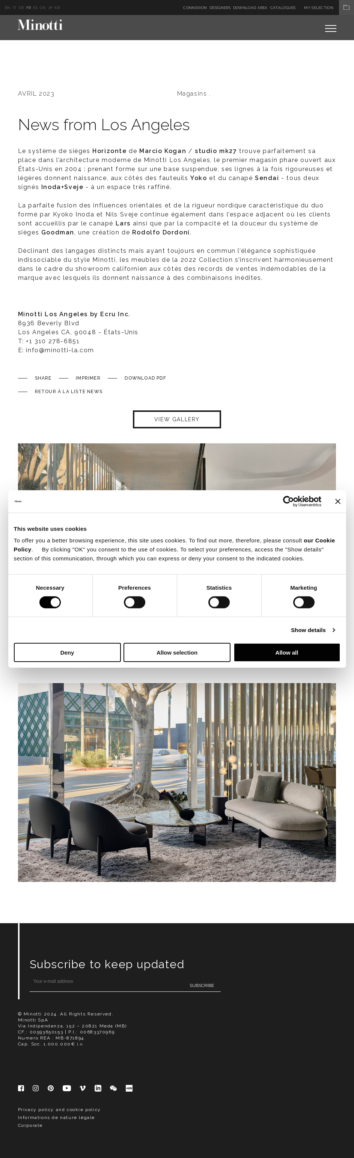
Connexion (195, 8)
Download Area (250, 8)
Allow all (287, 652)
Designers (219, 8)
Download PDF (145, 378)
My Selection (329, 7)
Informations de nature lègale (56, 1117)
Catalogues (283, 8)
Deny (67, 652)
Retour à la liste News (68, 391)
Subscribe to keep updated (107, 964)
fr (28, 8)
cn (43, 8)
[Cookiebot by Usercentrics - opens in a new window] (288, 501)
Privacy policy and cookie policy (59, 1109)
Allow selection (177, 652)
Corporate (30, 1125)
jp (50, 8)
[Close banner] (337, 501)
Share (43, 378)
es (35, 8)
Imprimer (88, 378)
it (15, 8)
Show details (308, 629)
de (21, 8)
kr (57, 8)
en (8, 8)
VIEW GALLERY (177, 419)
